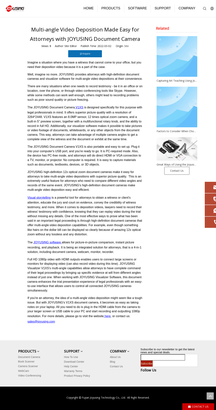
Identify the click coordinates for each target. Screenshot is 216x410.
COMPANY (187, 8)
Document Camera (29, 357)
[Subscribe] (147, 364)
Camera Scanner (28, 366)
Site (126, 46)
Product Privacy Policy (77, 375)
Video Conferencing (29, 375)
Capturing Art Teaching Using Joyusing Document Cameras (177, 80)
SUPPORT (163, 8)
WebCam (23, 370)
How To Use (71, 357)
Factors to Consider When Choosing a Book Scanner (177, 131)
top (210, 396)
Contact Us (177, 170)
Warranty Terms (73, 371)
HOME (89, 8)
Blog (112, 361)
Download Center (74, 361)
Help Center (71, 366)
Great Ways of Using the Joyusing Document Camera (177, 164)
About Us (115, 357)
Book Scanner (26, 361)
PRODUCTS (110, 8)
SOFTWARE (137, 8)
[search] (163, 357)
